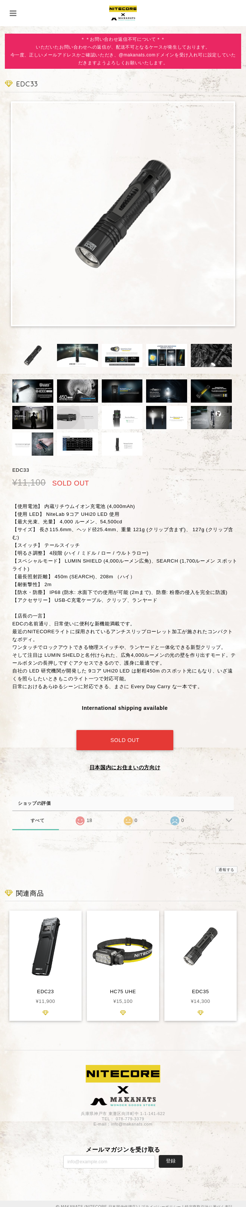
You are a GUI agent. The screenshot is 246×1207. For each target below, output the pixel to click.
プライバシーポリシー (161, 1200)
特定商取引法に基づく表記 (209, 1200)
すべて (37, 814)
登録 (171, 1155)
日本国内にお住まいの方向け (125, 761)
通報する (226, 863)
